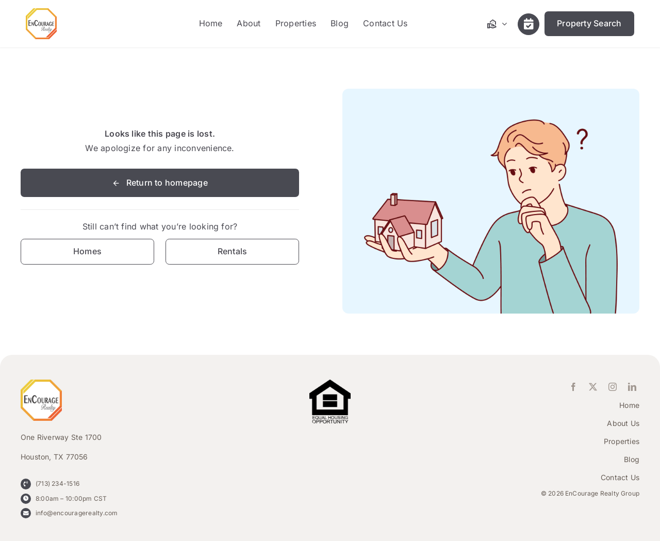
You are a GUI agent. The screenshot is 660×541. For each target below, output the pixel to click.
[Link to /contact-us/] (528, 24)
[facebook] (573, 387)
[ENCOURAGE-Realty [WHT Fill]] (41, 12)
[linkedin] (632, 387)
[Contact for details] (87, 251)
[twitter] (593, 387)
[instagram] (612, 387)
